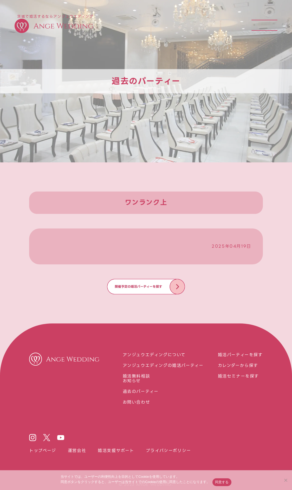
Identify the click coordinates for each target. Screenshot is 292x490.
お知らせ (132, 381)
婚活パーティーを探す (240, 355)
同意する (222, 482)
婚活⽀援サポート (116, 450)
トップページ (42, 450)
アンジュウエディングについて (154, 355)
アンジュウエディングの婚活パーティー (163, 365)
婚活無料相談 (136, 376)
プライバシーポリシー (168, 450)
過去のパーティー (141, 391)
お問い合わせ (136, 402)
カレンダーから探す (238, 365)
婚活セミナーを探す (238, 376)
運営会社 (77, 450)
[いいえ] (285, 480)
